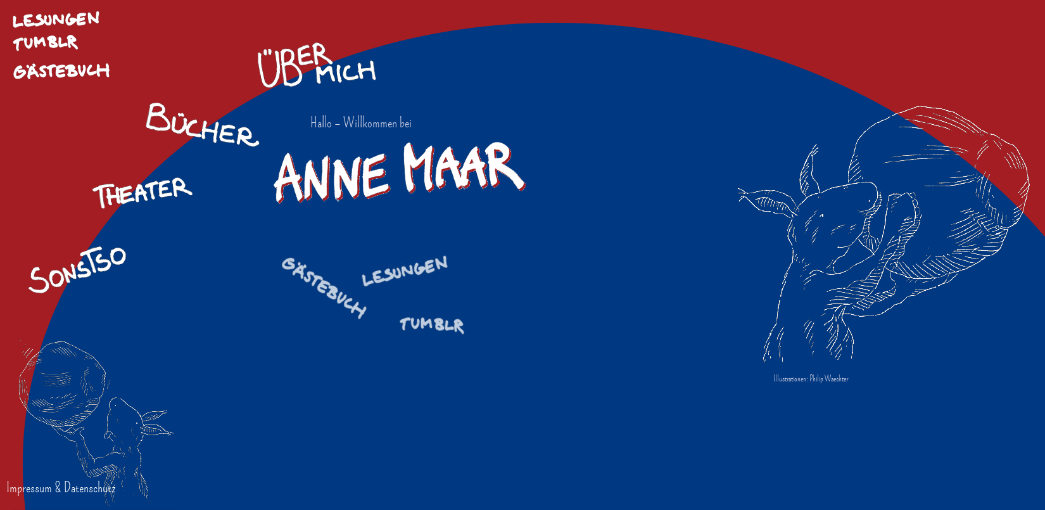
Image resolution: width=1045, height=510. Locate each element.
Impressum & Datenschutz (61, 487)
